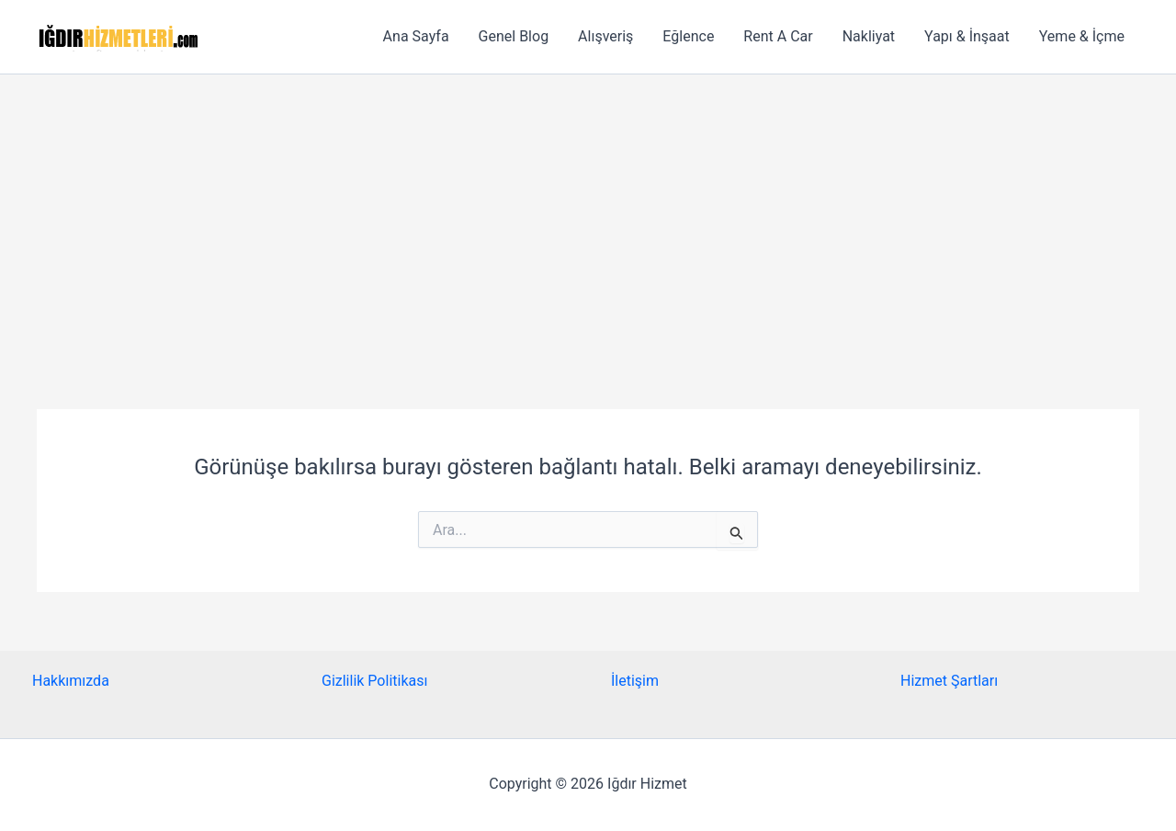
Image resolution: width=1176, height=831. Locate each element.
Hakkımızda (70, 680)
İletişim (635, 680)
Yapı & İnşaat (967, 36)
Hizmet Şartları (949, 680)
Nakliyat (868, 36)
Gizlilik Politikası (374, 680)
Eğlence (688, 36)
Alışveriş (605, 36)
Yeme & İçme (1082, 36)
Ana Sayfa (416, 36)
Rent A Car (777, 36)
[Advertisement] (588, 212)
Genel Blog (514, 36)
